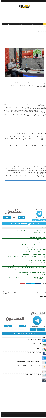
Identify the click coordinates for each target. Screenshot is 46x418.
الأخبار (38, 32)
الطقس (38, 27)
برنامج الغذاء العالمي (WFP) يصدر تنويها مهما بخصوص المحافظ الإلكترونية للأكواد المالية (28, 362)
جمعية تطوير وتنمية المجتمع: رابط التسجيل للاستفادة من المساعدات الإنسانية (29, 349)
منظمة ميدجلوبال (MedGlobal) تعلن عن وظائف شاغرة (34, 253)
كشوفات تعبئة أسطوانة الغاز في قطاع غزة (36, 233)
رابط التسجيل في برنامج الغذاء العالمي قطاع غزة (33, 340)
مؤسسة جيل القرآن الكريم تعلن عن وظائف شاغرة (35, 248)
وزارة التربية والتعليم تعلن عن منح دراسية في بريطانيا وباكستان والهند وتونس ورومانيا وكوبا (27, 271)
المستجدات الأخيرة (30, 32)
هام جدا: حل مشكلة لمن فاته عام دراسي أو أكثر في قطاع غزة (32, 276)
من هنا (30, 182)
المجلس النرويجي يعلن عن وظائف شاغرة (36, 236)
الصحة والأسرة (42, 27)
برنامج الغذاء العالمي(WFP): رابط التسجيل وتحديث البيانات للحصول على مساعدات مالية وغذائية (27, 358)
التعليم (33, 32)
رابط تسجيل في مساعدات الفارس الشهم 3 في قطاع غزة (32, 380)
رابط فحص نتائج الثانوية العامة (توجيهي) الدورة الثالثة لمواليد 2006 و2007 (31, 273)
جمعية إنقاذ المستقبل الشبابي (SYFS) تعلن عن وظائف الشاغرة (32, 243)
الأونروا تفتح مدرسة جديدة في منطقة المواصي (35, 264)
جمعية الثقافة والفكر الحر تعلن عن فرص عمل (35, 241)
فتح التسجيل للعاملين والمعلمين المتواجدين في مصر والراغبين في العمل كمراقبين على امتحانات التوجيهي (25, 268)
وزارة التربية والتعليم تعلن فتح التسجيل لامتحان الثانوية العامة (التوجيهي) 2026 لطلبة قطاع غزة (27, 266)
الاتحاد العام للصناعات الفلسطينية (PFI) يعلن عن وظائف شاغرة (32, 255)
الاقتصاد (36, 32)
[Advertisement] (23, 15)
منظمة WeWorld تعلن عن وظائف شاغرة (36, 238)
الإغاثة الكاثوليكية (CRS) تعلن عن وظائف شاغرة (35, 261)
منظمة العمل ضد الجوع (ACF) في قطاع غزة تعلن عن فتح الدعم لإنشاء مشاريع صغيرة (28, 231)
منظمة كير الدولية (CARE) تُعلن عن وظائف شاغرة (35, 250)
